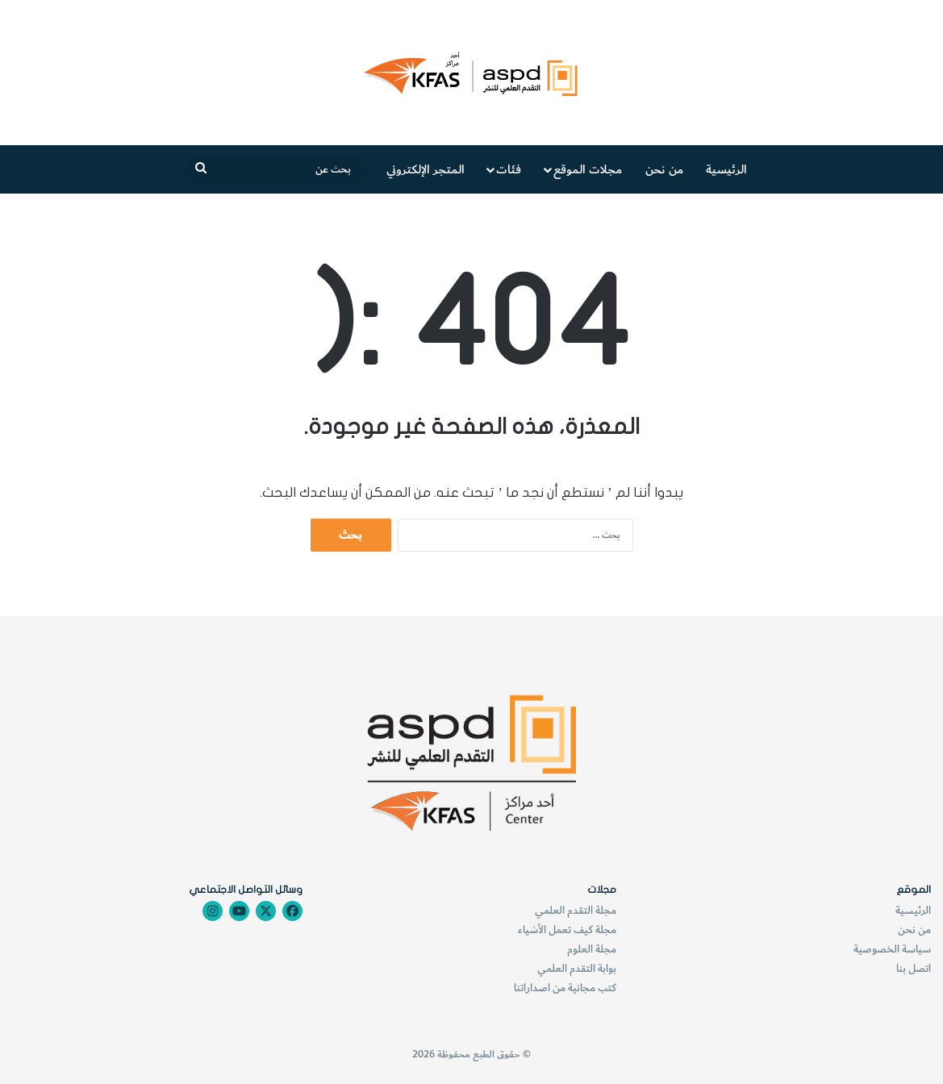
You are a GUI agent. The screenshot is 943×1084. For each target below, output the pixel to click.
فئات (508, 169)
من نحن (664, 169)
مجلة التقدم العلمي (575, 910)
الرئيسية (726, 169)
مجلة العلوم (591, 949)
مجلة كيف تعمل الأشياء (567, 929)
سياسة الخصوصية (892, 949)
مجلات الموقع (587, 169)
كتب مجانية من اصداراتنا (565, 987)
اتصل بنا (913, 968)
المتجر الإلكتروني (425, 169)
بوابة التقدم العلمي (576, 968)
